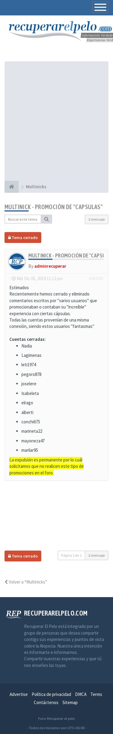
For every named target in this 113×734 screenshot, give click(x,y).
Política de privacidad (51, 694)
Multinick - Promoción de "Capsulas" (54, 206)
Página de (71, 555)
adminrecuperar (50, 266)
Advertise (19, 694)
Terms (96, 694)
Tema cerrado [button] (23, 237)
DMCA (80, 694)
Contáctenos (46, 702)
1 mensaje (96, 219)
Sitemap (70, 702)
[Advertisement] (56, 121)
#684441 (96, 278)
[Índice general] (12, 187)
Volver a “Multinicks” (26, 582)
